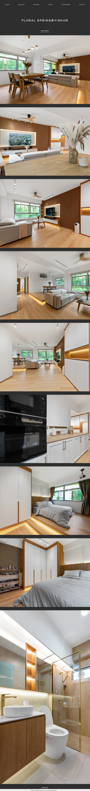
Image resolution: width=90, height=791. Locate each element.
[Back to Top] (45, 787)
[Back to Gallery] (45, 31)
